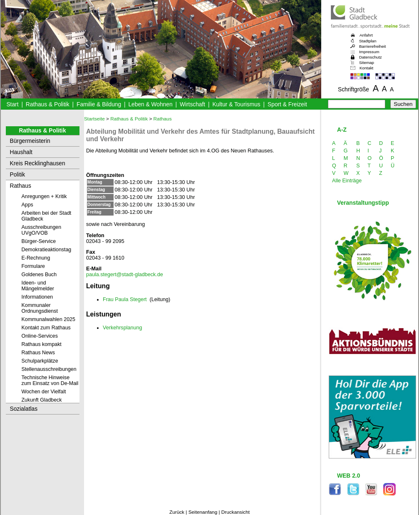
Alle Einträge (347, 181)
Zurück (176, 512)
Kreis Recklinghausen (37, 163)
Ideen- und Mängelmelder (38, 286)
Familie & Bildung (99, 104)
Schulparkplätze (40, 361)
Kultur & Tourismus (236, 104)
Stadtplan (368, 41)
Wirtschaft (192, 104)
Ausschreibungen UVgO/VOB (42, 230)
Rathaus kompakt (42, 344)
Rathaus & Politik (47, 104)
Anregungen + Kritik (44, 196)
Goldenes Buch (39, 274)
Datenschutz (370, 57)
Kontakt (366, 68)
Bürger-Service (39, 241)
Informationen (37, 297)
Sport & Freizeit (287, 104)
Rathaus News (38, 353)
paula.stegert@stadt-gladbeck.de (124, 274)
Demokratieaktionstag (47, 250)
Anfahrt (366, 35)
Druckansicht (235, 512)
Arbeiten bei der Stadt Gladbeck (47, 216)
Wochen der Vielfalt (44, 392)
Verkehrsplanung (122, 328)
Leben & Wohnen (150, 104)
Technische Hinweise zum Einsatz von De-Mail (50, 380)
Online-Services (40, 336)
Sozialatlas (24, 409)
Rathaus (20, 186)
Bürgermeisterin (30, 141)
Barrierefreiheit (372, 46)
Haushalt (21, 152)
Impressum (369, 51)
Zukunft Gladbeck (42, 400)
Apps (27, 205)
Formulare (33, 266)
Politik (17, 175)
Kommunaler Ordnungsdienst (40, 308)
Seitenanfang (203, 512)
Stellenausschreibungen (49, 369)
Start (12, 104)
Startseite (94, 119)
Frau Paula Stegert (125, 299)
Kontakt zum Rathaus (46, 328)
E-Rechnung (36, 258)
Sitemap (366, 62)
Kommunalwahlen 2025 (48, 319)
